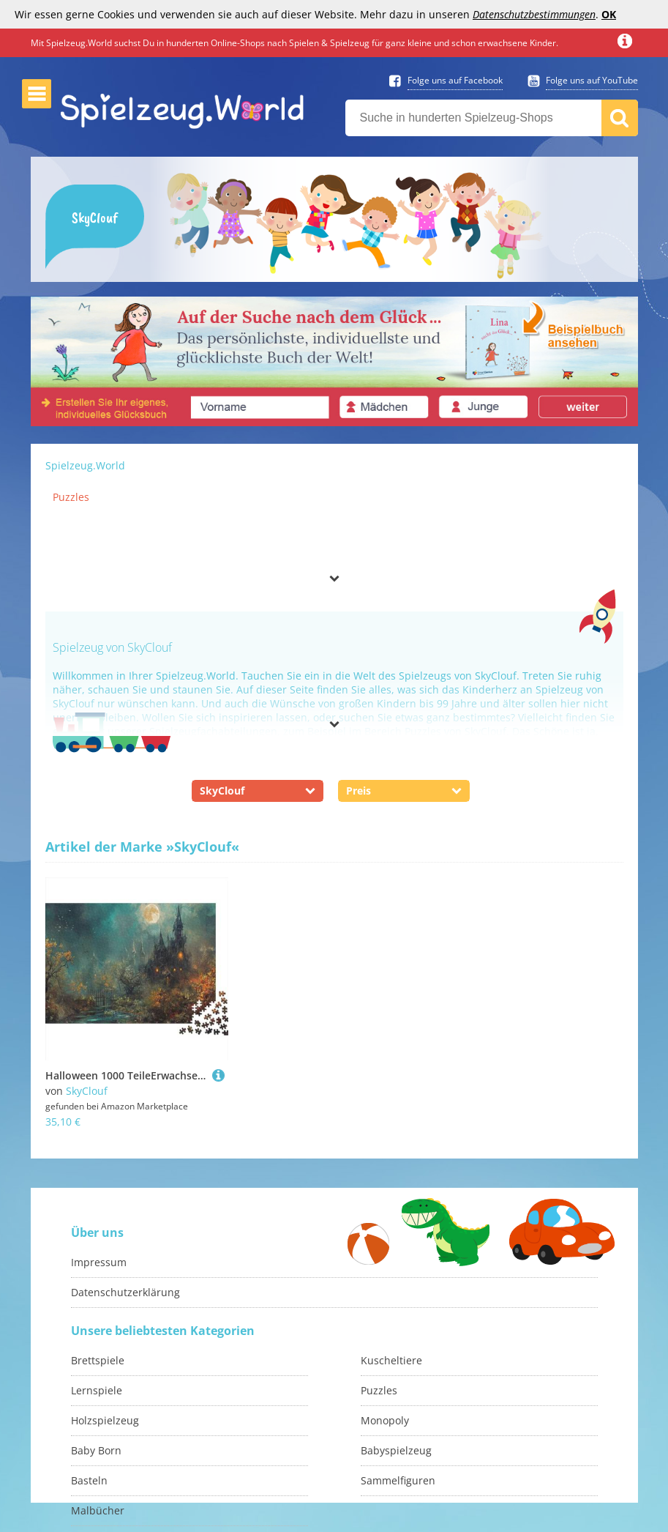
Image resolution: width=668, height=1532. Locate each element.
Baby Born (96, 1450)
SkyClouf (87, 1091)
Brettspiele (97, 1360)
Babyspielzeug (396, 1450)
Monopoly (385, 1420)
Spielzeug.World (85, 465)
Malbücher (97, 1510)
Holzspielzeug (105, 1420)
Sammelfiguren (398, 1480)
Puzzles (71, 497)
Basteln (89, 1480)
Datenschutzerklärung (125, 1292)
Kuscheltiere (391, 1360)
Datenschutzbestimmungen (534, 14)
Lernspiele (96, 1390)
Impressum (99, 1262)
